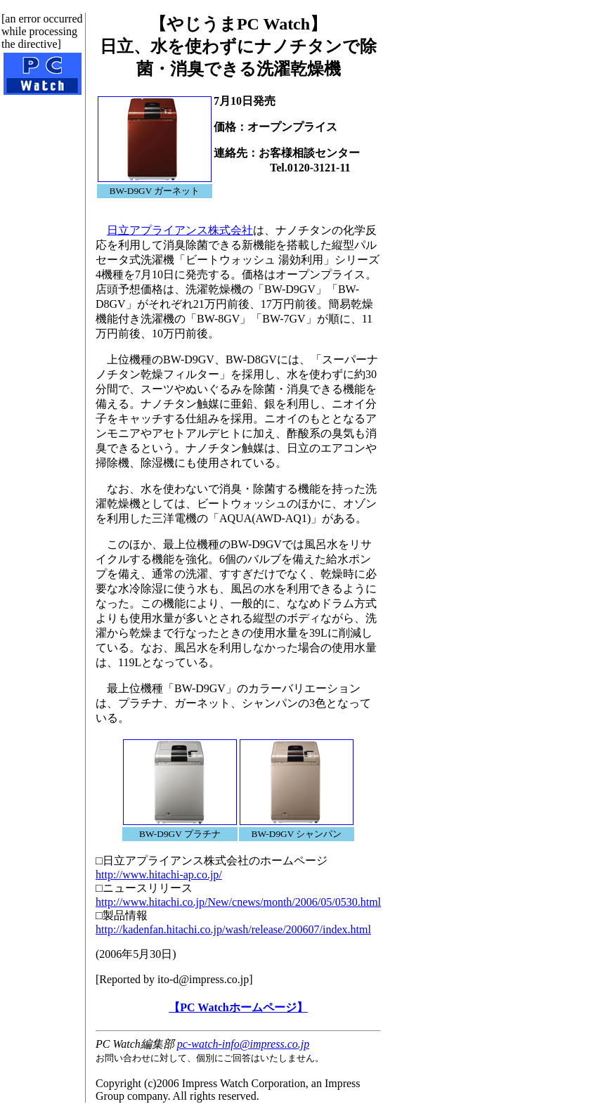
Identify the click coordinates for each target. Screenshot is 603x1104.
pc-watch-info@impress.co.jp (243, 1044)
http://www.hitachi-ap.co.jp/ (159, 875)
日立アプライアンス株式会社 (180, 230)
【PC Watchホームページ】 (238, 1007)
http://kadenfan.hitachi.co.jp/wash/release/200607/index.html (233, 929)
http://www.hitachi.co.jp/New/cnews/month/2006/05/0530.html (238, 902)
